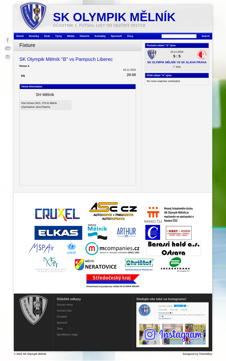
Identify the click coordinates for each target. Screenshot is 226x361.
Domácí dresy (65, 304)
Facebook (7, 40)
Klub (47, 36)
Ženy (130, 36)
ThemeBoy (205, 353)
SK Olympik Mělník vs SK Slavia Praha (177, 62)
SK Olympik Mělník (114, 17)
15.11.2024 (176, 51)
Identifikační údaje (67, 334)
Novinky (34, 36)
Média (70, 36)
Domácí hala (64, 310)
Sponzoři (116, 36)
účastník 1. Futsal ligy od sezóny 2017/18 (99, 25)
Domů (20, 36)
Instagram (7, 56)
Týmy (58, 36)
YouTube (7, 48)
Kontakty (100, 36)
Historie (84, 36)
